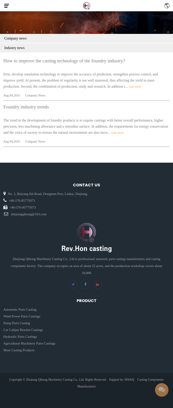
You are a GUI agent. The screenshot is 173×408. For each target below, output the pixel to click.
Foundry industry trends (26, 107)
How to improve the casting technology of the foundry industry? (64, 60)
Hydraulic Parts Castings (20, 336)
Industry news (14, 48)
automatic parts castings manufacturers (120, 259)
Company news (15, 38)
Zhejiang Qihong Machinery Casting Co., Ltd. (55, 379)
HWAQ (129, 379)
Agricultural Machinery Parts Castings (29, 343)
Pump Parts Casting (16, 323)
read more (135, 86)
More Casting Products (18, 350)
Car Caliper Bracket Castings (23, 330)
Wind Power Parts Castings (21, 316)
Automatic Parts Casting (19, 309)
